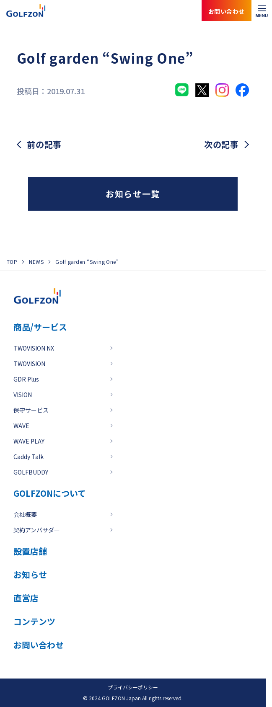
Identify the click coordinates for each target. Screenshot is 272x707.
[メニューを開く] (261, 10)
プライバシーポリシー (133, 687)
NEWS (36, 261)
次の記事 (221, 144)
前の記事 (44, 144)
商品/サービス (40, 327)
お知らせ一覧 (133, 194)
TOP (12, 261)
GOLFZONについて (49, 493)
